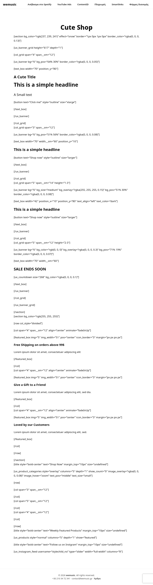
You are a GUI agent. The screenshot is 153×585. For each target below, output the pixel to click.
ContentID (82, 4)
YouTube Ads (64, 4)
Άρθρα (97, 578)
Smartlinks (117, 4)
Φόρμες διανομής (139, 4)
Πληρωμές (100, 4)
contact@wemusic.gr (82, 578)
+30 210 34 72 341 (61, 578)
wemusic (9, 4)
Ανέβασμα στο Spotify (39, 4)
